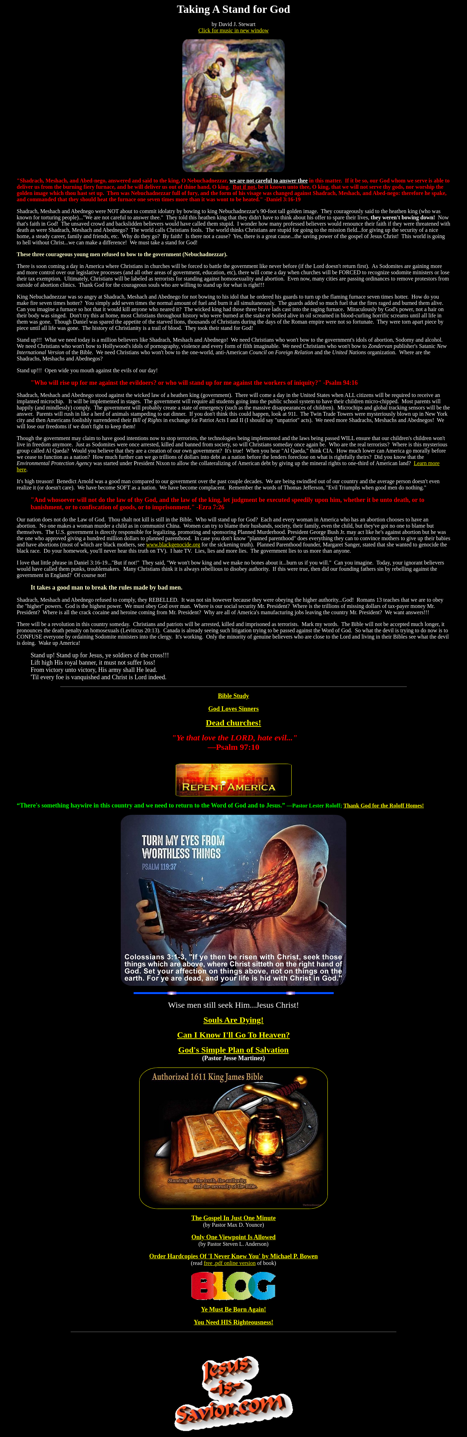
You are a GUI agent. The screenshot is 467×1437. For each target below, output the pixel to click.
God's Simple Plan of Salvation (233, 1049)
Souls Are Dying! (234, 1019)
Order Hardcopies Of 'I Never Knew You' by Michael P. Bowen (233, 1256)
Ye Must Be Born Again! (233, 1309)
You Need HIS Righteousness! (234, 1322)
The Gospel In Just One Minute (233, 1218)
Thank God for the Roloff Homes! (383, 806)
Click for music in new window (233, 30)
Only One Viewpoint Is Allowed (233, 1237)
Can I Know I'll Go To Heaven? (233, 1034)
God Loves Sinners (233, 708)
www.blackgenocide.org (173, 544)
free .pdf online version (229, 1263)
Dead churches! (233, 722)
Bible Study (233, 695)
